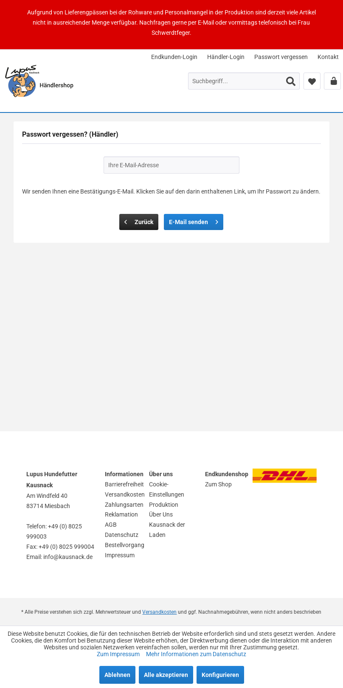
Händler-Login (226, 56)
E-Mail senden (193, 220)
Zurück (138, 220)
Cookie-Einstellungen (166, 489)
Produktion (163, 504)
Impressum (120, 555)
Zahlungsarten (124, 504)
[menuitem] (174, 56)
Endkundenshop (226, 474)
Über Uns (161, 514)
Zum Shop (218, 484)
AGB (111, 524)
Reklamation (121, 514)
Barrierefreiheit (124, 484)
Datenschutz (121, 534)
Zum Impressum (119, 654)
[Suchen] (291, 81)
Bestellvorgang (124, 545)
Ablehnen (117, 674)
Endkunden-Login (174, 56)
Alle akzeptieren (166, 674)
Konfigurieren (220, 674)
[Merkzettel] (312, 81)
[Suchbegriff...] (244, 81)
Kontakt (328, 56)
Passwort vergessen (281, 56)
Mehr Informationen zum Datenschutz (196, 654)
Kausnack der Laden (167, 529)
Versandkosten (125, 494)
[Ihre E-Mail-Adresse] (171, 165)
